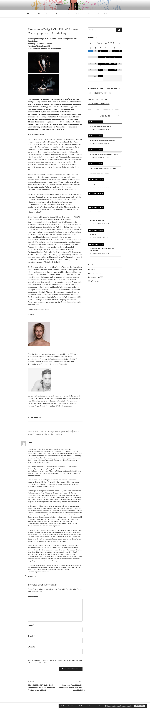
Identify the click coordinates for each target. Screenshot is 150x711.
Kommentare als (95, 277)
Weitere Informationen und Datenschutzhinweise (118, 705)
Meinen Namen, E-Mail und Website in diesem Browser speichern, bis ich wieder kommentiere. (55, 661)
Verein (91, 14)
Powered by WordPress (33, 707)
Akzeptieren (139, 706)
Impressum (115, 14)
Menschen (60, 14)
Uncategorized (38, 417)
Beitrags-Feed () (95, 273)
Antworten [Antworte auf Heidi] (32, 576)
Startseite (31, 14)
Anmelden (91, 269)
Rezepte (49, 14)
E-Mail (31, 636)
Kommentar (33, 597)
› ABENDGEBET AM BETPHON (98, 104)
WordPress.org (93, 281)
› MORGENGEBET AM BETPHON (99, 93)
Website (31, 647)
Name (31, 625)
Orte (70, 14)
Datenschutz (103, 14)
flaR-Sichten (80, 14)
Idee (40, 14)
